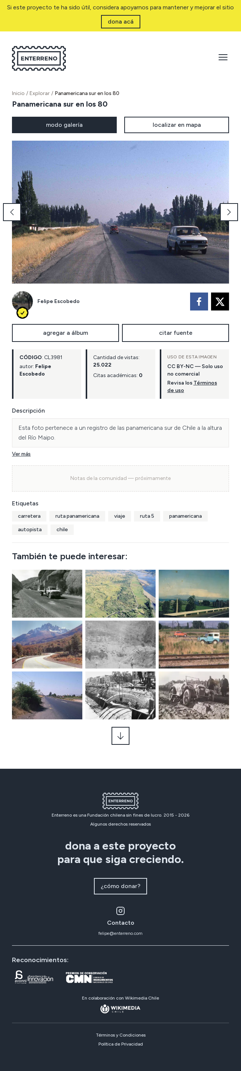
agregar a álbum (65, 332)
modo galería (64, 124)
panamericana (185, 516)
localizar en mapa (177, 124)
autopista (30, 529)
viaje (119, 516)
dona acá (121, 21)
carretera (29, 516)
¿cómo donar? (120, 886)
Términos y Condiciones (121, 1035)
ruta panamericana (77, 516)
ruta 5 (147, 516)
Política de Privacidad (120, 1044)
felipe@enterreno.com (120, 933)
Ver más (21, 454)
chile (62, 529)
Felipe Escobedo (58, 301)
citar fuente (175, 332)
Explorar (40, 93)
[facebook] (199, 301)
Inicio (18, 93)
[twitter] (220, 301)
